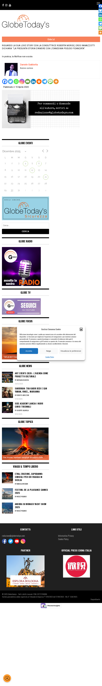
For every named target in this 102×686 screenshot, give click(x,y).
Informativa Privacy (66, 535)
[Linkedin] (33, 81)
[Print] (39, 81)
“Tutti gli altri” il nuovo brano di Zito (15, 356)
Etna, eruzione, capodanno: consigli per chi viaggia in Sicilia (23, 457)
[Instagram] (21, 81)
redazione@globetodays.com (13, 535)
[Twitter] (10, 81)
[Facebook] (4, 81)
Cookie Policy (49, 357)
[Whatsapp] (16, 81)
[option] (25, 444)
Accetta (29, 351)
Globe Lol (51, 39)
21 (46, 177)
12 (32, 170)
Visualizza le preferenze (70, 351)
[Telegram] (44, 81)
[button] (81, 329)
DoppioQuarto (95, 599)
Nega (48, 351)
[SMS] (50, 81)
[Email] (27, 81)
